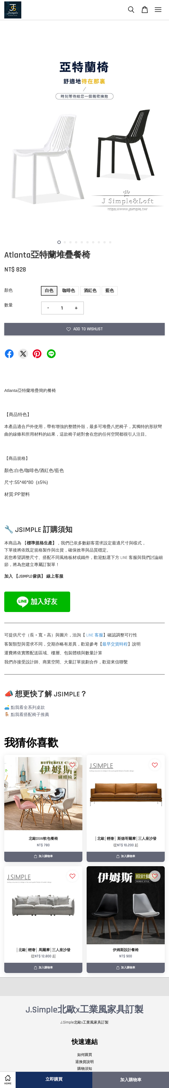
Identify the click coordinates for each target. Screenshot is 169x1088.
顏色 (8, 290)
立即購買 (53, 1079)
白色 (49, 290)
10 (110, 242)
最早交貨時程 (115, 644)
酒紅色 (90, 290)
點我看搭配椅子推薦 (30, 714)
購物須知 (84, 1068)
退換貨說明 (84, 1062)
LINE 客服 (94, 635)
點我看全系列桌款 (28, 707)
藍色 (109, 290)
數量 (8, 305)
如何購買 (84, 1055)
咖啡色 (68, 290)
